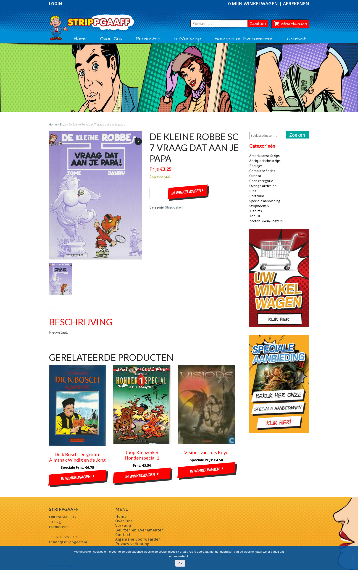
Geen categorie (261, 180)
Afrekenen (296, 3)
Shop (63, 124)
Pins (252, 190)
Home (80, 39)
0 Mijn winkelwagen (253, 3)
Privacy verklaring (132, 543)
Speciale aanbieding (264, 201)
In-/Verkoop (187, 39)
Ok (180, 563)
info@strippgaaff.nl (70, 542)
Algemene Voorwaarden (138, 539)
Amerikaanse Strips (264, 155)
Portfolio (256, 195)
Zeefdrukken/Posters (266, 221)
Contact (296, 39)
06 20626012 (65, 537)
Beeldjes (256, 165)
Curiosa (255, 175)
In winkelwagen (187, 192)
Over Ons (111, 39)
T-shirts (255, 211)
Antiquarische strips (265, 160)
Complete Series (262, 170)
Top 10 (254, 216)
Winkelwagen (290, 24)
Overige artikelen (262, 185)
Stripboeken (174, 207)
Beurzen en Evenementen (244, 39)
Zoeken (259, 23)
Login (55, 3)
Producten (148, 39)
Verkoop (123, 525)
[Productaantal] (156, 193)
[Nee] (352, 558)
